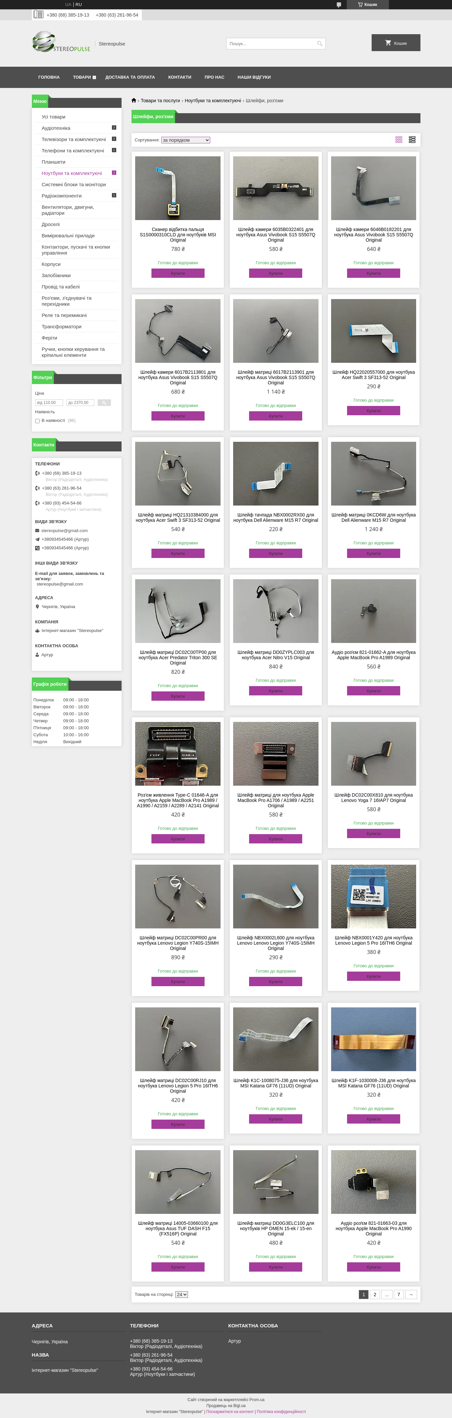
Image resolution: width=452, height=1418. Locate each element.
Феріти (49, 338)
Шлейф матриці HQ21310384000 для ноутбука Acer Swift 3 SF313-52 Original (178, 517)
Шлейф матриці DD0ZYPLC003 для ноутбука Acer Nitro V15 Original (275, 655)
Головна (49, 77)
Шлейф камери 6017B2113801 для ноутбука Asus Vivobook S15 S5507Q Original (178, 377)
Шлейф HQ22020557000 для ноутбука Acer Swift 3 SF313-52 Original (373, 374)
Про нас (214, 77)
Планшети (53, 162)
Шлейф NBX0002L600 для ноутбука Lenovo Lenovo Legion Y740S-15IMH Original (276, 943)
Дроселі (51, 224)
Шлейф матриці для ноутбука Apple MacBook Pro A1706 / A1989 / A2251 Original (275, 800)
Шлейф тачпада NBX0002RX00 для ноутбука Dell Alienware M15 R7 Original (275, 517)
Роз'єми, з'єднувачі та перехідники (67, 301)
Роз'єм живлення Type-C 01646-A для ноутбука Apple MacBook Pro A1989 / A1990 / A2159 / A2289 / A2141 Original (178, 800)
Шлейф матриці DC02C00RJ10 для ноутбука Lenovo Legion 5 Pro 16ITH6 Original (178, 1086)
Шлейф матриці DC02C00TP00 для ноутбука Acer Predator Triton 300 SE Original (177, 658)
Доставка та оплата (130, 77)
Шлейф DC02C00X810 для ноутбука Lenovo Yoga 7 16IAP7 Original (373, 797)
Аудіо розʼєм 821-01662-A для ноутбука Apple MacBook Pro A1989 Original (374, 655)
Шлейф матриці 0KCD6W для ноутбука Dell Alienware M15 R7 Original (373, 517)
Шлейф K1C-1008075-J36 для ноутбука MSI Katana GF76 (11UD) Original (275, 1083)
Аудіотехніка (56, 128)
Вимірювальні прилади (68, 235)
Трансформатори (62, 326)
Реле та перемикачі (64, 315)
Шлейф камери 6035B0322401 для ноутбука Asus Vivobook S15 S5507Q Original (275, 235)
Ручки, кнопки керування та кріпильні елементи (73, 352)
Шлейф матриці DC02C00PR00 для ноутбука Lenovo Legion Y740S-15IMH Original (178, 943)
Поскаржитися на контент (229, 1411)
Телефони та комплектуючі (73, 150)
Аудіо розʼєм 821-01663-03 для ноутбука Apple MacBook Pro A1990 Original (374, 1228)
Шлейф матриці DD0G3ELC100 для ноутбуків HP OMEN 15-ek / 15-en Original (275, 1228)
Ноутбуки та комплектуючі (213, 100)
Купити (178, 273)
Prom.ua (256, 1399)
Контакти (180, 77)
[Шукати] (320, 43)
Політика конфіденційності (281, 1411)
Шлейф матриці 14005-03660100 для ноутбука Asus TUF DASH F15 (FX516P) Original (178, 1228)
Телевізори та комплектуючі (74, 139)
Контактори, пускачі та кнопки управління (76, 250)
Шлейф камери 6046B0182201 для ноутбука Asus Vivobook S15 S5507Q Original (373, 235)
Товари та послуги (160, 100)
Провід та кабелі (61, 286)
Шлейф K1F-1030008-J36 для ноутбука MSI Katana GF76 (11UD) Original (373, 1083)
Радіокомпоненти (62, 195)
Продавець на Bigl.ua (225, 1405)
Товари (82, 77)
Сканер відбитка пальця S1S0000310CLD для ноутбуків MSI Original (178, 235)
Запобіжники (56, 275)
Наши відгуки (254, 77)
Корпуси (51, 264)
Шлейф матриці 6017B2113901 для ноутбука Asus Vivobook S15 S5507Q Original (275, 377)
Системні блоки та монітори (74, 184)
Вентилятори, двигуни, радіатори (68, 210)
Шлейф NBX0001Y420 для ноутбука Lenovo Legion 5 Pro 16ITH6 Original (373, 940)
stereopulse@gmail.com (65, 530)
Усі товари (53, 116)
